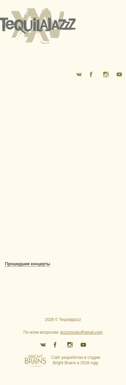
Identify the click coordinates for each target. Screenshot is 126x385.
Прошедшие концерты (27, 263)
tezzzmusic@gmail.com (81, 332)
